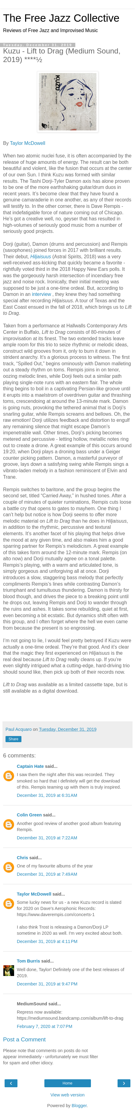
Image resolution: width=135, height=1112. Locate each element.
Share (13, 739)
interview (42, 294)
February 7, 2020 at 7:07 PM (44, 1026)
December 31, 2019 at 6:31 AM (47, 795)
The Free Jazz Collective (61, 18)
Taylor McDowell (27, 143)
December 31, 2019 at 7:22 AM (47, 837)
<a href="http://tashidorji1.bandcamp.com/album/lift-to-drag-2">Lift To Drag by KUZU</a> (67, 707)
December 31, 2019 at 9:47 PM (47, 983)
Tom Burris (28, 961)
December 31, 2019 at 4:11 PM (47, 941)
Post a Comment (24, 1039)
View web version (68, 1094)
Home (67, 1083)
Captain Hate (30, 766)
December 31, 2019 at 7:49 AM (47, 874)
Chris (22, 857)
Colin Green (29, 814)
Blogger (79, 1105)
